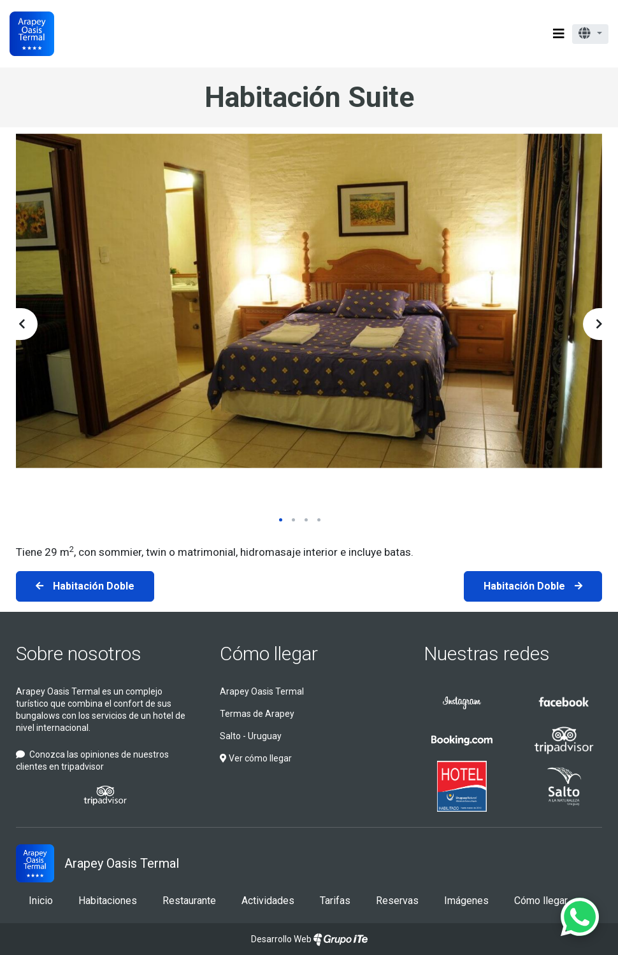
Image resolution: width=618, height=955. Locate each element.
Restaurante (189, 901)
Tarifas (335, 901)
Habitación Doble (93, 586)
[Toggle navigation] (558, 34)
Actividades (267, 901)
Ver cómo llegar (256, 758)
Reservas (397, 901)
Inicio (41, 901)
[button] (590, 34)
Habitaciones (107, 901)
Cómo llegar (269, 653)
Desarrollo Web (309, 939)
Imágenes (466, 901)
